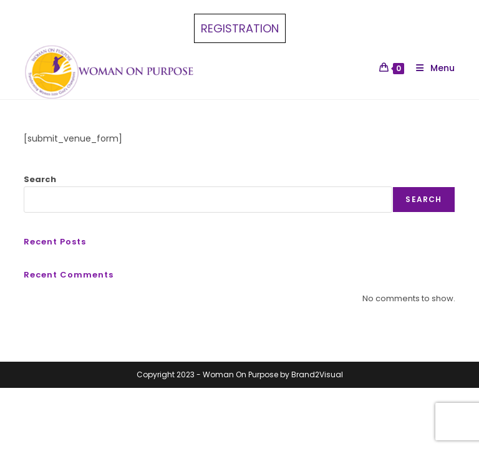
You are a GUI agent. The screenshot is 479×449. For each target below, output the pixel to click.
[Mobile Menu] (431, 68)
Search (40, 179)
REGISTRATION (240, 28)
